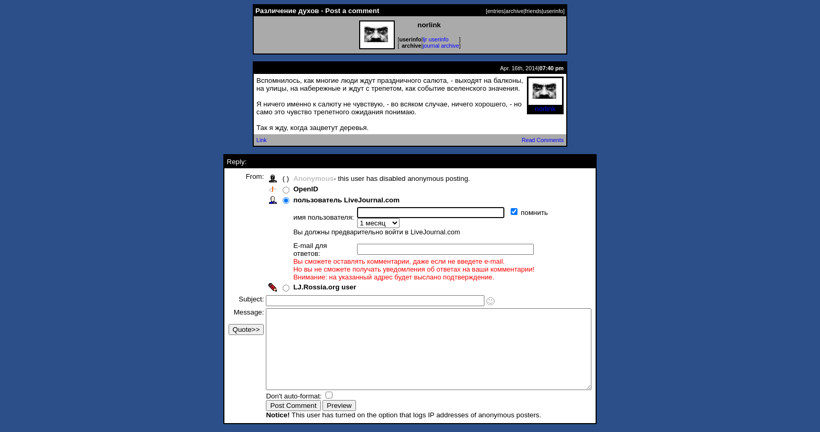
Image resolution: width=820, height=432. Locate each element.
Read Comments (543, 140)
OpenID (286, 189)
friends (533, 11)
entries (495, 11)
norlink (545, 106)
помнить (516, 213)
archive (514, 11)
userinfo (553, 11)
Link (261, 140)
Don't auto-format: (275, 397)
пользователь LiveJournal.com (327, 200)
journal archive (441, 45)
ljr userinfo (435, 39)
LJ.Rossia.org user (305, 272)
